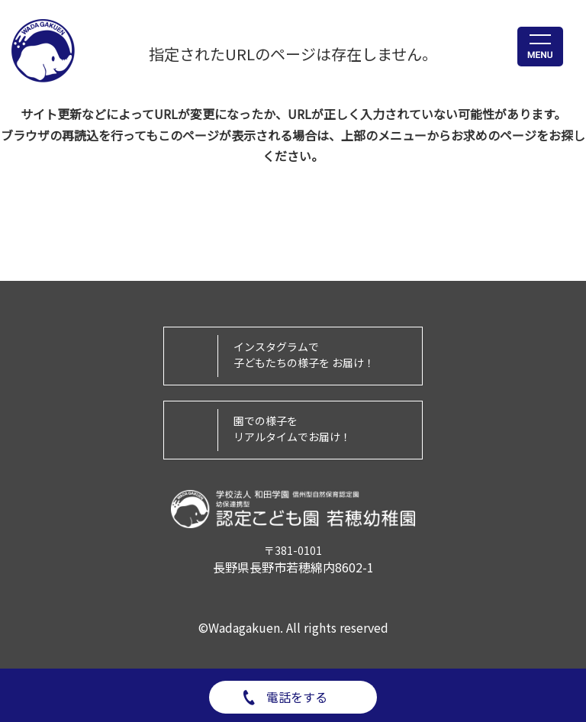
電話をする (296, 697)
